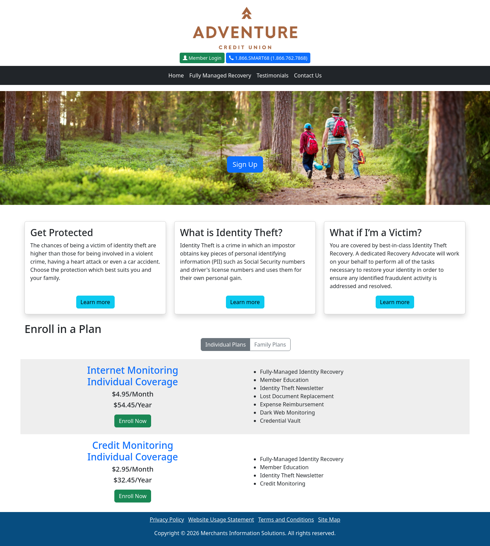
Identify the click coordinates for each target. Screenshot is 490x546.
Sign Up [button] (245, 164)
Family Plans (270, 344)
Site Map (329, 519)
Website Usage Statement (221, 519)
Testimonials (273, 75)
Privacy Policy (167, 519)
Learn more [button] (95, 302)
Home (176, 75)
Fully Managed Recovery (220, 75)
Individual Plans (225, 344)
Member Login (202, 58)
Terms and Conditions (286, 519)
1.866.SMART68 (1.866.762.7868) (268, 58)
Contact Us (308, 75)
